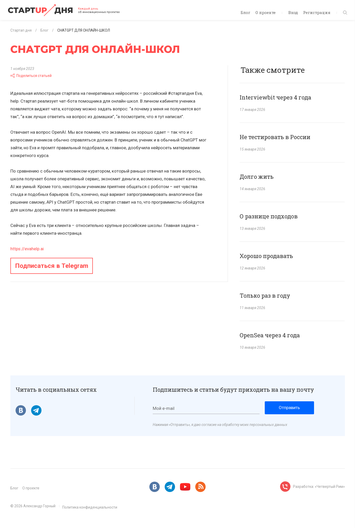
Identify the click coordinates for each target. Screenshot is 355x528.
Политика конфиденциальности (89, 507)
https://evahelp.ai (27, 248)
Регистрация (316, 12)
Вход (293, 12)
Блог (245, 12)
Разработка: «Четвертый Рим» (319, 486)
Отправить (289, 407)
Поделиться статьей (31, 76)
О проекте (265, 12)
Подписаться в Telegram (51, 265)
